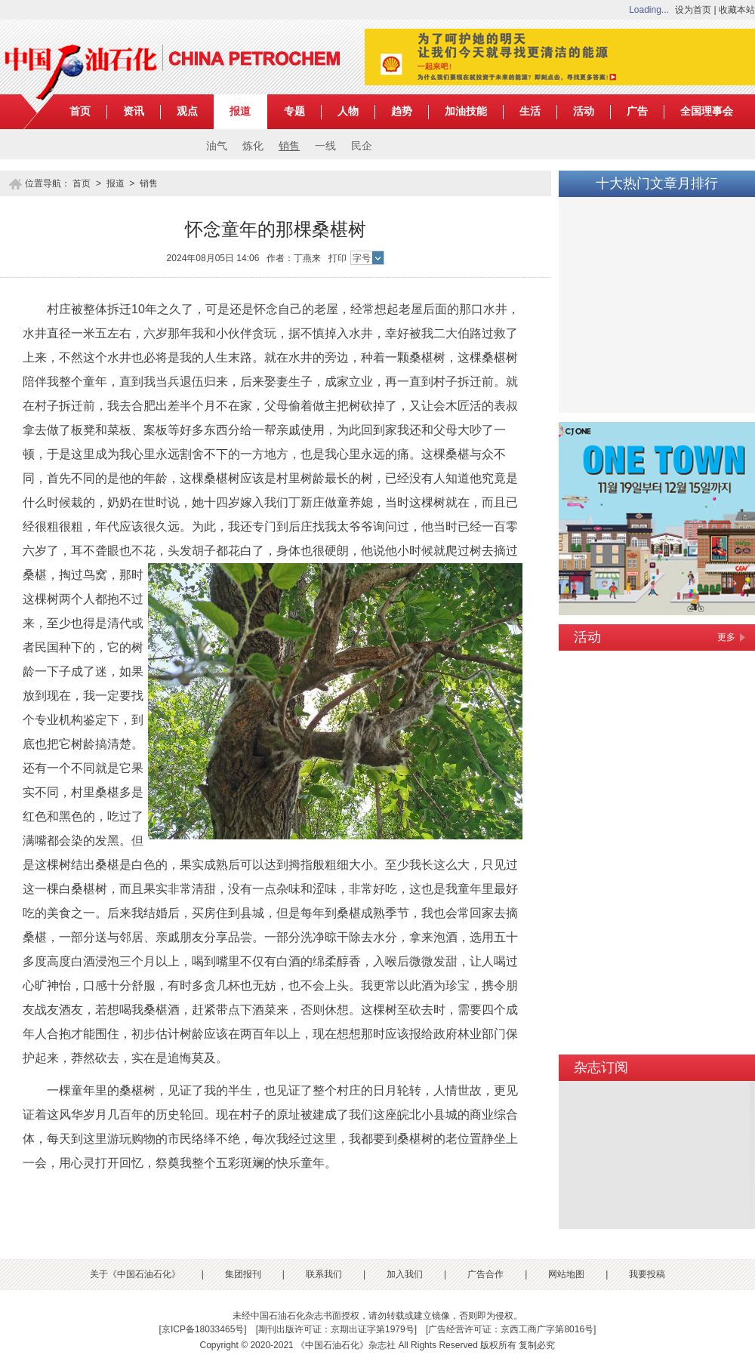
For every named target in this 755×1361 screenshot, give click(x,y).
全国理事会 (706, 111)
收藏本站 (737, 10)
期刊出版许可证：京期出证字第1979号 (336, 1329)
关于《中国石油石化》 (135, 1274)
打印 (337, 258)
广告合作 (485, 1274)
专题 (294, 111)
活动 (583, 111)
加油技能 (466, 111)
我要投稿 (647, 1274)
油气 (216, 146)
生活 (530, 111)
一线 (325, 146)
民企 (361, 146)
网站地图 (566, 1274)
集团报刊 (243, 1274)
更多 (726, 637)
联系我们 (324, 1274)
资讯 (133, 111)
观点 (187, 111)
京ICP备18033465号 (203, 1329)
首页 (80, 111)
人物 (348, 111)
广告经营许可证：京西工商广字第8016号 (510, 1329)
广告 (637, 111)
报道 (240, 111)
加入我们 (405, 1274)
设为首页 (693, 10)
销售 (289, 146)
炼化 (252, 146)
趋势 (401, 111)
